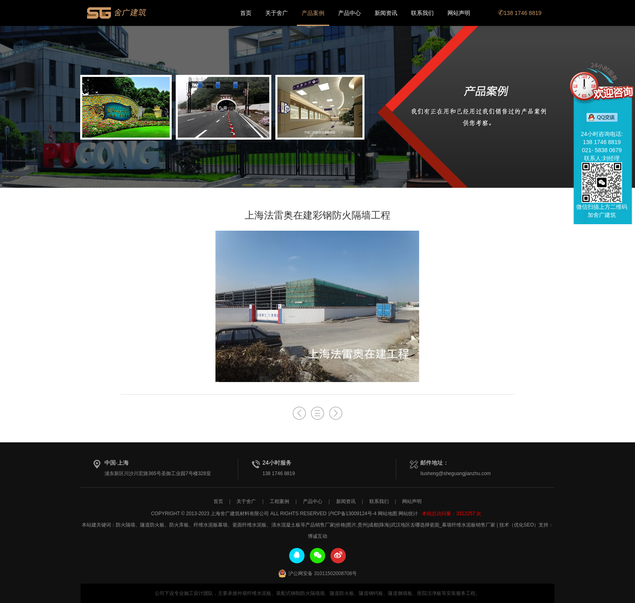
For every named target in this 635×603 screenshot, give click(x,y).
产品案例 (313, 13)
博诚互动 (317, 536)
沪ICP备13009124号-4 (352, 513)
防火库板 (179, 525)
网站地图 (387, 513)
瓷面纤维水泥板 (249, 525)
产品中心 (349, 13)
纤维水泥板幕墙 (211, 525)
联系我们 (422, 13)
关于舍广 (276, 13)
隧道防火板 (152, 525)
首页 (245, 13)
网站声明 (458, 13)
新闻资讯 (386, 13)
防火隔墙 (125, 525)
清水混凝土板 (285, 525)
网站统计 (408, 513)
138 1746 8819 (519, 13)
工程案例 (279, 501)
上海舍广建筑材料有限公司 (117, 13)
